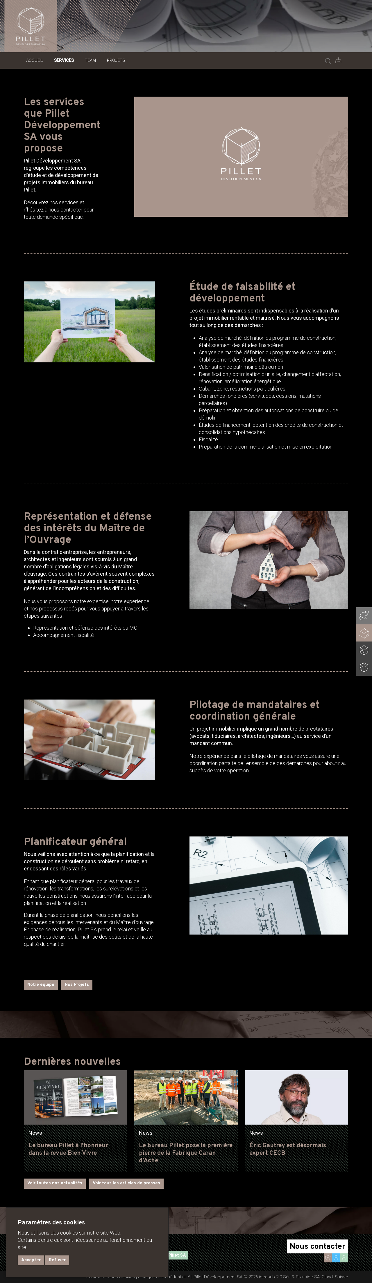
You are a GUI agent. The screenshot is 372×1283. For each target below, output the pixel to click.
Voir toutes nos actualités (54, 1183)
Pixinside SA (308, 1277)
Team (90, 60)
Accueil (34, 60)
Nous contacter (317, 1247)
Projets (116, 60)
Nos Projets (77, 985)
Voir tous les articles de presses (126, 1183)
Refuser (57, 1260)
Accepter (31, 1260)
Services (64, 60)
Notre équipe (40, 985)
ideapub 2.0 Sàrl (275, 1277)
